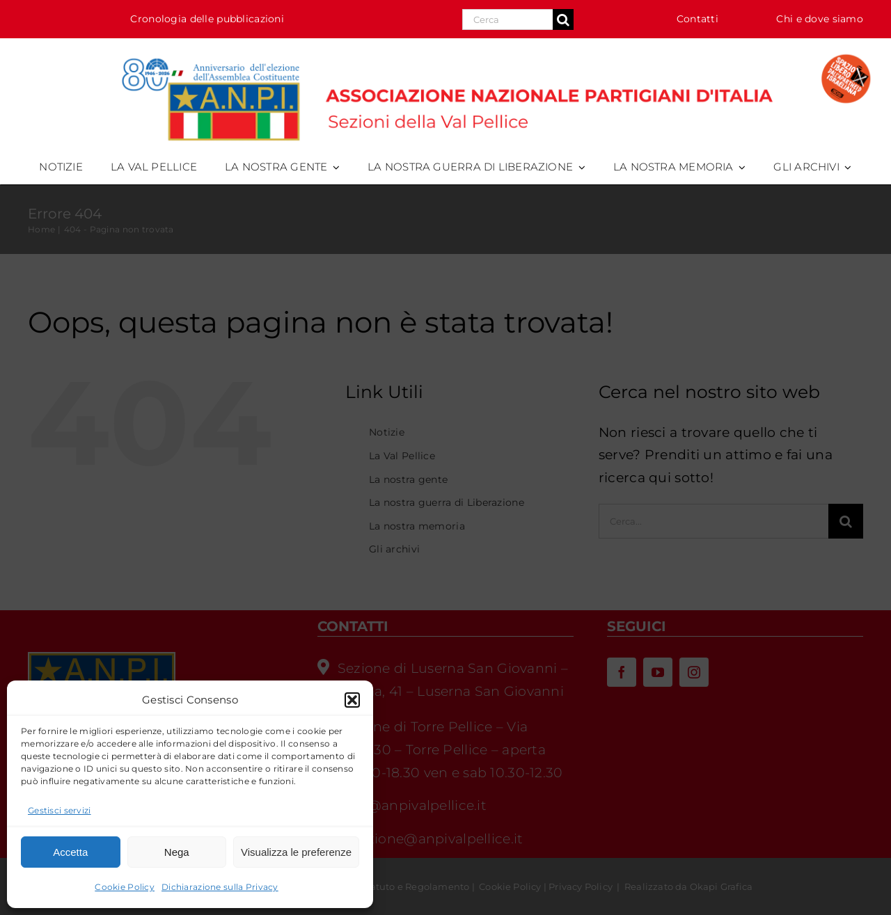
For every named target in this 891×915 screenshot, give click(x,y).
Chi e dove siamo (819, 19)
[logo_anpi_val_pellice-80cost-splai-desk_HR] (445, 52)
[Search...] (507, 19)
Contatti (697, 19)
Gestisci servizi (59, 810)
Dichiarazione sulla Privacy (219, 887)
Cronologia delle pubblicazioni (207, 19)
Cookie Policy (125, 887)
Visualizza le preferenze (296, 852)
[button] (352, 700)
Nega (176, 852)
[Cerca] (563, 19)
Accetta (70, 852)
